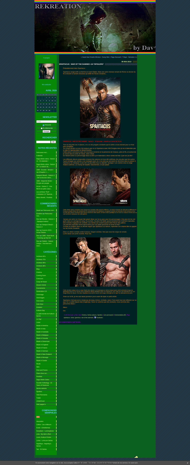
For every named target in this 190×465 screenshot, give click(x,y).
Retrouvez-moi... (42, 152)
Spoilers (39, 391)
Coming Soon (41, 275)
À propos (46, 58)
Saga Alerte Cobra (42, 380)
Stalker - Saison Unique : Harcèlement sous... (44, 243)
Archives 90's (41, 266)
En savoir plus (133, 463)
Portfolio (39, 376)
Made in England (42, 345)
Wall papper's (41, 404)
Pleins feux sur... (42, 373)
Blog (38, 269)
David (38, 210)
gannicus (78, 317)
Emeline (39, 213)
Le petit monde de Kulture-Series (45, 315)
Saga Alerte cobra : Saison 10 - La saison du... (45, 165)
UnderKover (40, 401)
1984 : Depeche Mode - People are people (44, 182)
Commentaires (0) (120, 315)
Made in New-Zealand (44, 354)
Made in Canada (42, 338)
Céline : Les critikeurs (43, 424)
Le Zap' (39, 319)
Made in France (41, 348)
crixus (72, 317)
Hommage (40, 294)
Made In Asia (40, 329)
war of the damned (87, 317)
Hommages (40, 298)
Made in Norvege (42, 357)
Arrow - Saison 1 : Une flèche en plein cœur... (44, 187)
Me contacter (46, 84)
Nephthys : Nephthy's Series (43, 445)
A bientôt (39, 155)
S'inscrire (47, 125)
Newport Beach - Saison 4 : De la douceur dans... (45, 176)
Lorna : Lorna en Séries (44, 440)
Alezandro (39, 421)
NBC (38, 367)
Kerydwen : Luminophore (45, 431)
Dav (37, 219)
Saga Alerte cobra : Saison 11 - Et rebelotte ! (45, 160)
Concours (39, 278)
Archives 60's (41, 256)
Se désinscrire (47, 128)
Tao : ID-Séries (41, 449)
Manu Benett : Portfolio (44, 197)
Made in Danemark (43, 341)
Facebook (98, 317)
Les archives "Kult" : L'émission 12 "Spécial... (44, 193)
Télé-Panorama (41, 395)
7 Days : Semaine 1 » (129, 57)
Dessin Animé (41, 285)
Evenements (40, 288)
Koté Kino (39, 304)
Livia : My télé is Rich (43, 434)
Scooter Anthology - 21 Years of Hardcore (44, 384)
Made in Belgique (42, 335)
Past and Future (42, 370)
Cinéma (39, 272)
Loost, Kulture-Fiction (43, 437)
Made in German (42, 351)
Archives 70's (41, 259)
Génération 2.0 (41, 291)
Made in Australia (42, 332)
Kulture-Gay (40, 310)
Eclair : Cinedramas (43, 428)
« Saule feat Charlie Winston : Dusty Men (95, 57)
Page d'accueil (116, 57)
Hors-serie (40, 301)
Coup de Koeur (41, 282)
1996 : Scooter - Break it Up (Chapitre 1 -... (44, 171)
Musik (38, 364)
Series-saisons (41, 388)
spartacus (67, 317)
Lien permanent (108, 315)
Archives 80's (41, 263)
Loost (38, 322)
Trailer (38, 398)
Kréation (39, 307)
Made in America (42, 325)
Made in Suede (41, 360)
